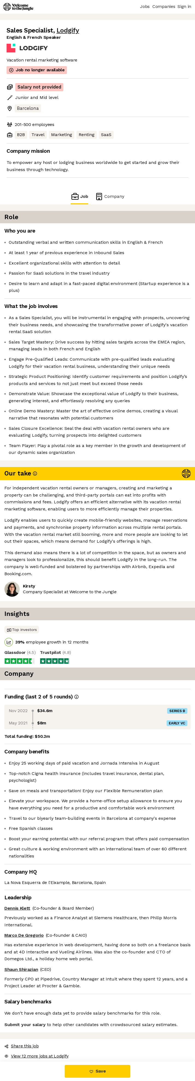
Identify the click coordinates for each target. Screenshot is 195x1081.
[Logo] (18, 7)
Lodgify (68, 30)
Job (79, 196)
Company (109, 196)
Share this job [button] (21, 1045)
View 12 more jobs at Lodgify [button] (36, 1056)
